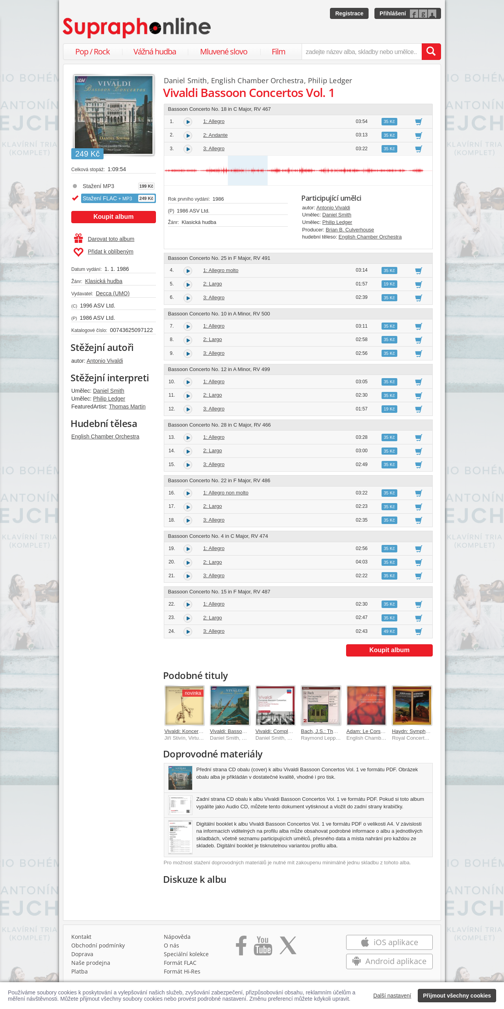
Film (278, 51)
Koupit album (113, 216)
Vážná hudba (154, 51)
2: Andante (215, 135)
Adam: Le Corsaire (367, 731)
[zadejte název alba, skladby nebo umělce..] (362, 51)
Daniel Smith (108, 391)
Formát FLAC (180, 962)
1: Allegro (213, 121)
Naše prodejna (90, 962)
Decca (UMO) (113, 293)
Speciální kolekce (186, 954)
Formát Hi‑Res (182, 971)
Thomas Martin (127, 406)
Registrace (349, 13)
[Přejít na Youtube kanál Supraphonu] (262, 948)
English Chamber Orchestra (105, 436)
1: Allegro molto (221, 270)
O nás (171, 945)
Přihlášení (393, 13)
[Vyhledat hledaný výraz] (431, 51)
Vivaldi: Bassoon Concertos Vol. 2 (248, 731)
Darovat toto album (104, 239)
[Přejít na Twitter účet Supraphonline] (288, 948)
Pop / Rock (92, 51)
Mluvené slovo (223, 51)
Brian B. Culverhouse (350, 230)
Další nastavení (392, 995)
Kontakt (81, 936)
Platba (79, 971)
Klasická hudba (103, 281)
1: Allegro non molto (225, 493)
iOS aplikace (389, 942)
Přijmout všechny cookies (457, 995)
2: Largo (212, 284)
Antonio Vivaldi (105, 361)
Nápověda (177, 936)
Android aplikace (389, 961)
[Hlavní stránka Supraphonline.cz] (137, 28)
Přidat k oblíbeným (103, 252)
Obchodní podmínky (98, 945)
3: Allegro (213, 148)
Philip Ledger (109, 398)
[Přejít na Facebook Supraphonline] (241, 948)
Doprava (82, 954)
